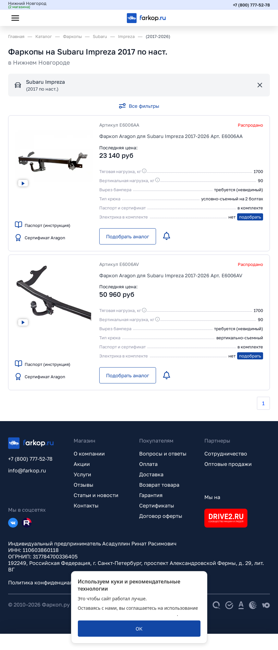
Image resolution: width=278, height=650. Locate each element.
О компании (89, 453)
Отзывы (83, 484)
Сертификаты (156, 505)
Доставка (151, 474)
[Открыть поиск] (32, 18)
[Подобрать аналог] (127, 236)
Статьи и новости (96, 495)
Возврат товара (159, 484)
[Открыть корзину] (259, 18)
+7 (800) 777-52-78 (251, 4)
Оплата (148, 464)
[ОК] (139, 628)
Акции (82, 464)
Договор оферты (160, 516)
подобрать (250, 216)
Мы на (212, 497)
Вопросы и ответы (163, 453)
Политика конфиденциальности (49, 582)
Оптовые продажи (228, 464)
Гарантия (151, 495)
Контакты (86, 505)
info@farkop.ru (27, 470)
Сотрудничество (225, 453)
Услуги (82, 474)
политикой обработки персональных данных (127, 614)
